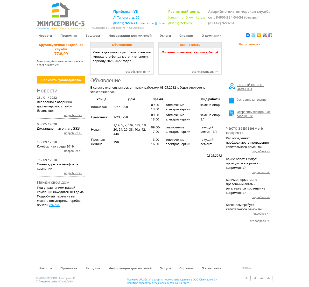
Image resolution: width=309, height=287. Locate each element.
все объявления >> (138, 71)
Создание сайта (48, 281)
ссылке (54, 205)
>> (73, 115)
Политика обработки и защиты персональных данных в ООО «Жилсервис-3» (172, 279)
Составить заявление (248, 101)
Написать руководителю (61, 80)
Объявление (136, 27)
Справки (186, 35)
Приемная (68, 35)
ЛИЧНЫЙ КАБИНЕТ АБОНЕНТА (246, 87)
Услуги (165, 35)
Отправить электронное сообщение (250, 114)
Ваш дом (93, 35)
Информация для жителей (130, 35)
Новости (45, 35)
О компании (211, 35)
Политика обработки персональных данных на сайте (158, 283)
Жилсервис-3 (99, 27)
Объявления (118, 27)
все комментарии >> (205, 71)
